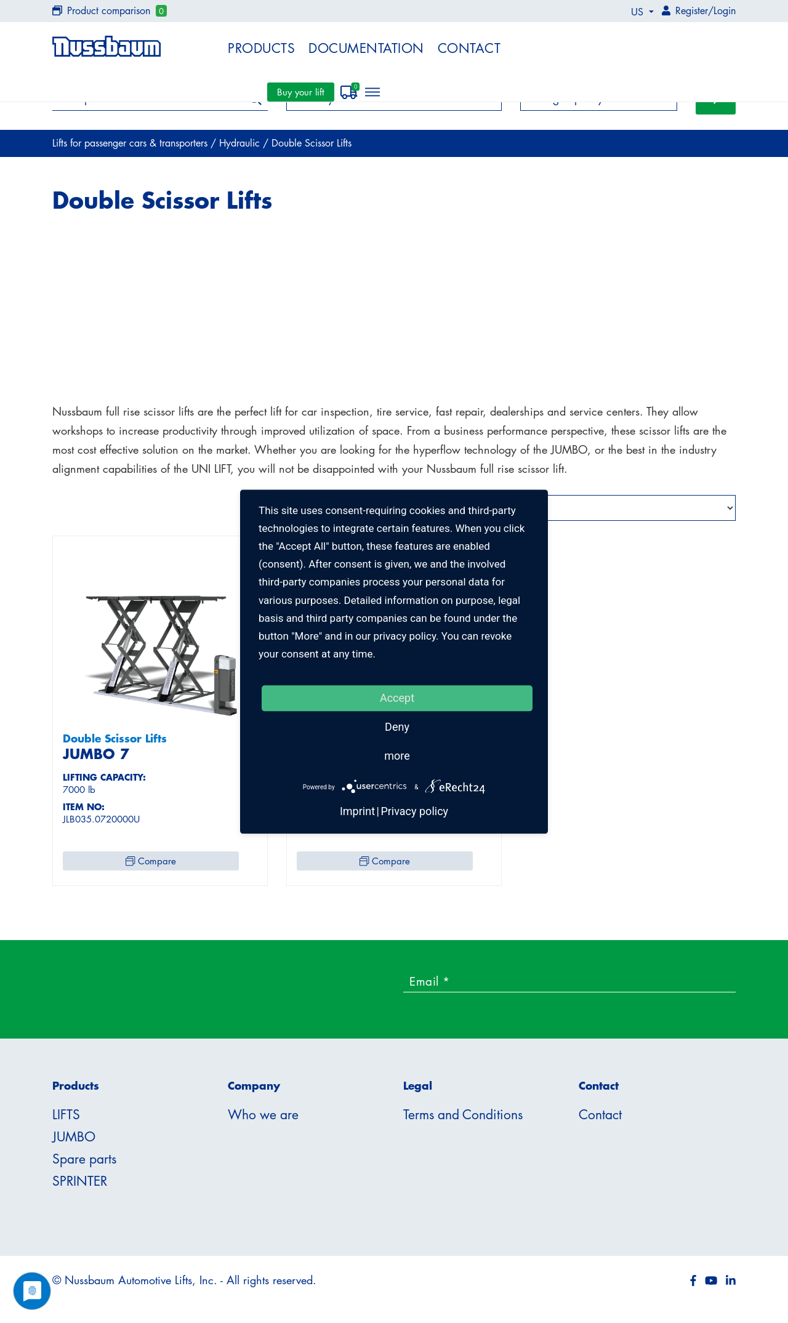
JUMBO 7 (96, 757)
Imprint (357, 811)
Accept (397, 697)
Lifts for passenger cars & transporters (131, 146)
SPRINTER (79, 1184)
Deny (397, 726)
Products (261, 48)
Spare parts (84, 1162)
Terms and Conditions (463, 1118)
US (638, 11)
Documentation (366, 48)
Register (691, 10)
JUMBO (73, 1140)
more (397, 755)
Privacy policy (414, 811)
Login (725, 10)
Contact (469, 48)
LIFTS (66, 1118)
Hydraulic (241, 146)
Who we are (263, 1118)
